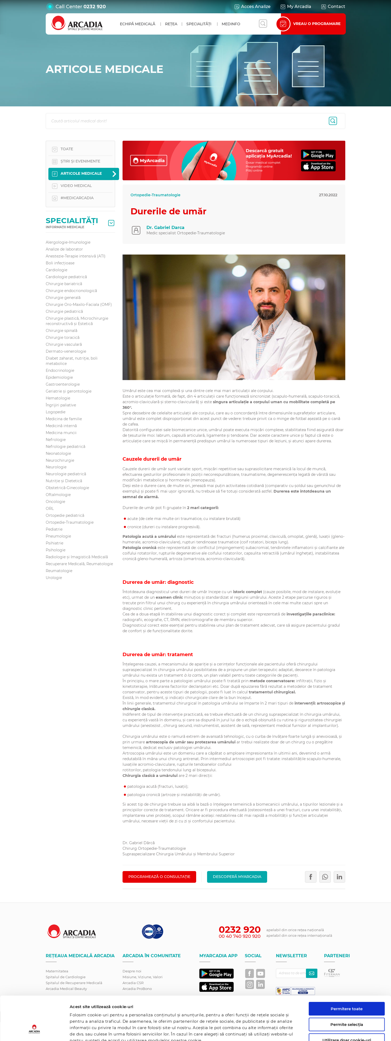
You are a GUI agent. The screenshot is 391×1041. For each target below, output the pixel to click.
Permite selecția (346, 986)
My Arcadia (295, 7)
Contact (333, 7)
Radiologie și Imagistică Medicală (77, 557)
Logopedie (55, 412)
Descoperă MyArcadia (237, 876)
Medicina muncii (61, 432)
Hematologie (58, 398)
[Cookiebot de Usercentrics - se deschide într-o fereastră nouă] (34, 1031)
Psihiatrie (54, 543)
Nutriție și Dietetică (64, 480)
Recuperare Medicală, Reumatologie (79, 563)
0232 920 (94, 6)
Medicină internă (61, 425)
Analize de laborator (64, 249)
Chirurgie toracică (62, 337)
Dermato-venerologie (66, 351)
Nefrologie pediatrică (65, 446)
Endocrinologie (60, 370)
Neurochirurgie (60, 460)
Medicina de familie (64, 419)
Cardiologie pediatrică (66, 276)
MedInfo (231, 24)
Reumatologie (59, 570)
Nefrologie (56, 439)
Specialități (198, 24)
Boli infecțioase (60, 263)
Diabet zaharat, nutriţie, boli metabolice (72, 361)
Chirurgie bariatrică (64, 283)
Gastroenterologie (63, 384)
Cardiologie (56, 270)
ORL (50, 508)
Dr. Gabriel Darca (165, 227)
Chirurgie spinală (61, 330)
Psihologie (55, 550)
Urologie (54, 577)
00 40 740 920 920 (239, 936)
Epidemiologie (59, 377)
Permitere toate (347, 971)
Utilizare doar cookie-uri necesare (346, 1005)
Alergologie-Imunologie (68, 242)
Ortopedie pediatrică (65, 515)
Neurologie (56, 467)
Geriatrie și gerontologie (68, 391)
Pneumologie (58, 536)
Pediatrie (54, 529)
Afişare (274, 1030)
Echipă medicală (137, 24)
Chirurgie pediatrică (64, 311)
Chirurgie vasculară (64, 344)
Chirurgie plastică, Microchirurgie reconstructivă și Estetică (77, 321)
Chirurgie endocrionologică (71, 290)
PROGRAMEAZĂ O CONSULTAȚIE (159, 876)
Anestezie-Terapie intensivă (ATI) (76, 256)
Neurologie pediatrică (66, 474)
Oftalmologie (58, 494)
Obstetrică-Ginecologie (67, 487)
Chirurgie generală (63, 297)
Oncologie (55, 501)
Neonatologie (58, 453)
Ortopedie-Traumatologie (70, 522)
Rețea (171, 24)
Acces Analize (252, 7)
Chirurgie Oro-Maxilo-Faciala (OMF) (79, 304)
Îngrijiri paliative (61, 405)
